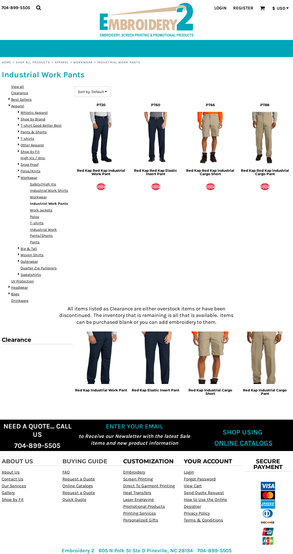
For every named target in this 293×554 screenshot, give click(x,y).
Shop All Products (33, 62)
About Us (11, 472)
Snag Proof (29, 164)
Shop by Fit (30, 151)
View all (17, 86)
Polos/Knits (30, 171)
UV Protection (22, 281)
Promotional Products (144, 506)
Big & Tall (29, 248)
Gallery (8, 492)
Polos (34, 217)
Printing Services (139, 513)
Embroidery (134, 472)
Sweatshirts (31, 274)
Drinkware (20, 300)
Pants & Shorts (34, 132)
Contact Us (12, 479)
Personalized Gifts (140, 520)
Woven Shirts (32, 255)
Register (243, 8)
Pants (35, 242)
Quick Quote (74, 499)
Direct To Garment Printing (149, 485)
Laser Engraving (138, 499)
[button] (38, 7)
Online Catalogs (77, 485)
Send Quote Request (204, 492)
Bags (15, 294)
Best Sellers (21, 99)
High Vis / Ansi (33, 158)
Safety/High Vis (43, 184)
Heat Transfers (137, 492)
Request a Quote (78, 479)
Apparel (62, 62)
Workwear (83, 62)
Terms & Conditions (203, 520)
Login (220, 8)
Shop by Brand (33, 119)
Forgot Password (200, 479)
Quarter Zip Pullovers (39, 268)
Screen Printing (138, 479)
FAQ (66, 472)
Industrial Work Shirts (49, 190)
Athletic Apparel (34, 112)
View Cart (193, 485)
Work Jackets (41, 210)
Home (6, 62)
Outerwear (29, 261)
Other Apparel (32, 145)
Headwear (19, 287)
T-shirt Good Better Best (41, 125)
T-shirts (27, 138)
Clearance (19, 93)
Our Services (14, 485)
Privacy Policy (197, 513)
